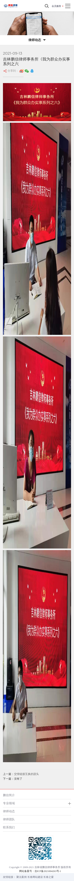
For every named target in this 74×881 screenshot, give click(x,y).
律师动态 (9, 811)
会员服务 (56, 6)
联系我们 (9, 827)
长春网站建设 (35, 877)
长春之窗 (48, 877)
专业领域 (9, 803)
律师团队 (9, 819)
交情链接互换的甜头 (26, 774)
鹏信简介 (9, 795)
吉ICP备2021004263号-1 (48, 871)
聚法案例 (21, 877)
